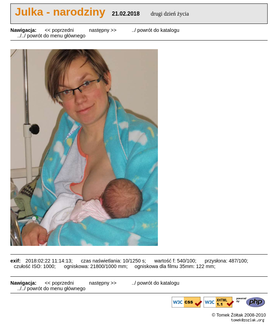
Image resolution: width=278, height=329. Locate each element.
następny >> (103, 30)
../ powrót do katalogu (155, 30)
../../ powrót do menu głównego (51, 35)
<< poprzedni (60, 30)
